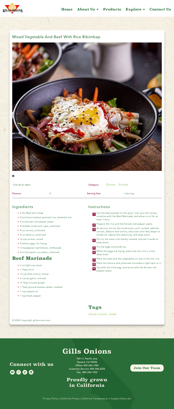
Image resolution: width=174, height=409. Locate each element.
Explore (135, 9)
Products (112, 9)
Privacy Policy (50, 398)
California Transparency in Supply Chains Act (106, 398)
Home (67, 9)
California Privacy (70, 398)
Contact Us (160, 9)
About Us (88, 9)
